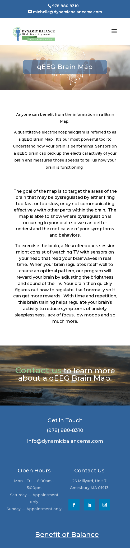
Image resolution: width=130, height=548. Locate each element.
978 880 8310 (65, 5)
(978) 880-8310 (63, 430)
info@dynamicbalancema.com (63, 441)
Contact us (38, 370)
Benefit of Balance (67, 534)
